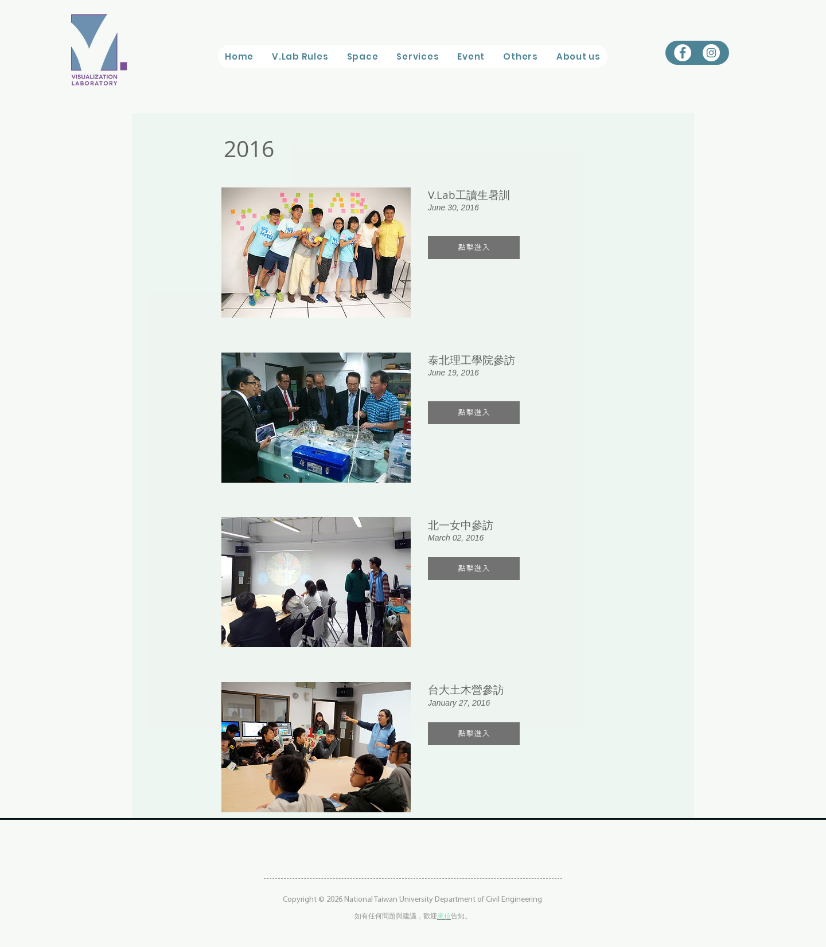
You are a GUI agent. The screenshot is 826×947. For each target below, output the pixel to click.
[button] (362, 56)
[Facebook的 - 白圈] (682, 52)
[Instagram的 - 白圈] (711, 52)
